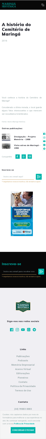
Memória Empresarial (23, 365)
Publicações (23, 356)
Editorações (23, 373)
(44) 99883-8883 (23, 409)
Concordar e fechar (23, 430)
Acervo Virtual (23, 369)
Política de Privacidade (23, 386)
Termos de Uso (23, 390)
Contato (23, 382)
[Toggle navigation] (42, 5)
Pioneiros (23, 377)
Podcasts (23, 360)
